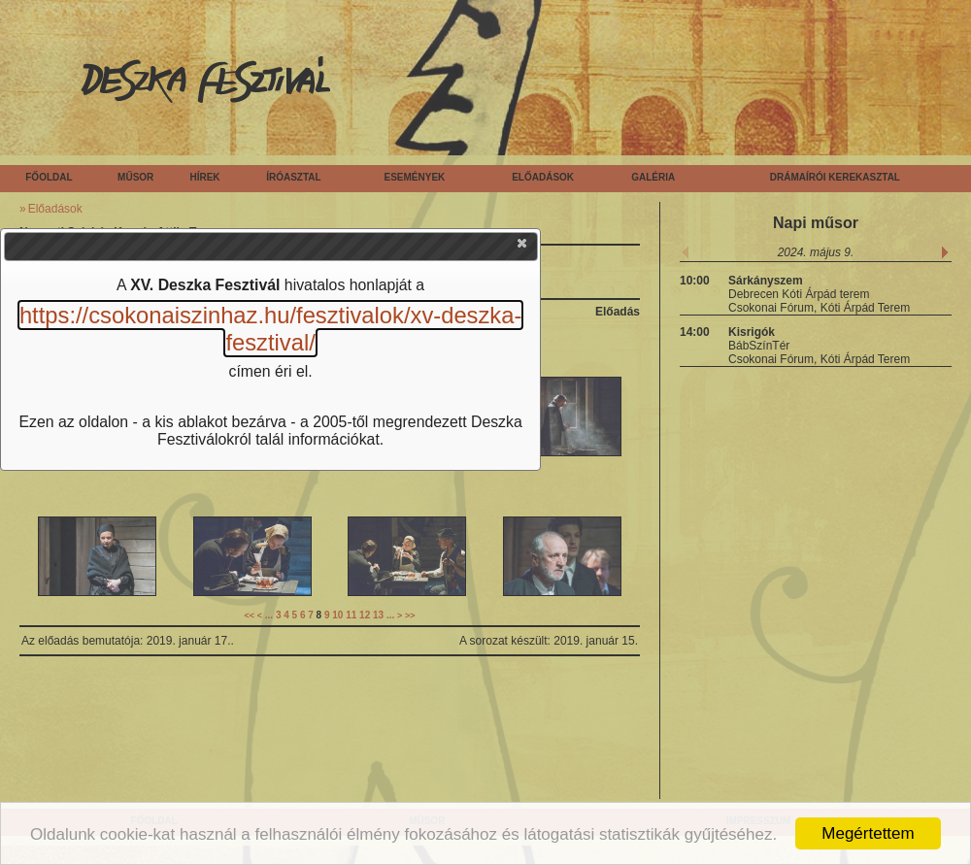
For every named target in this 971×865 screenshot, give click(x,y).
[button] (523, 247)
